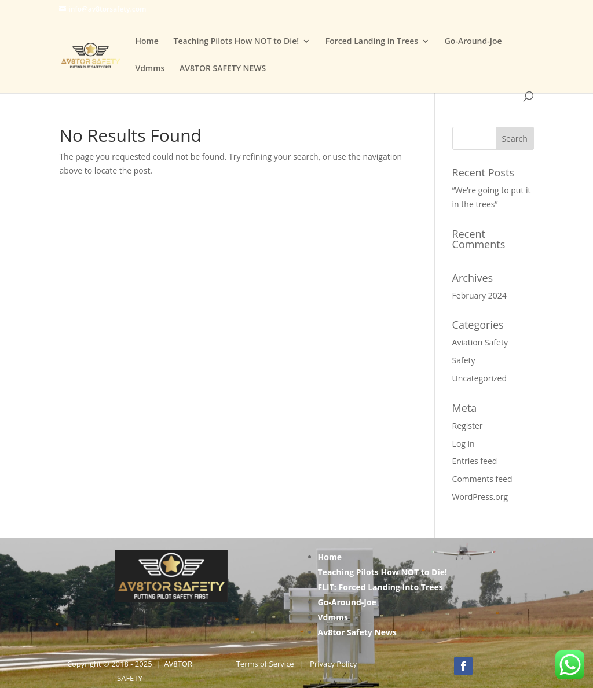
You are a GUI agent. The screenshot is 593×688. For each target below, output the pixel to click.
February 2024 (479, 295)
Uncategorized (479, 378)
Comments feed (482, 478)
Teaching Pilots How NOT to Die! (236, 41)
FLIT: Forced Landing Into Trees (380, 587)
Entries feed (474, 460)
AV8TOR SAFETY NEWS (223, 68)
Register (467, 425)
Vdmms (149, 68)
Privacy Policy (333, 663)
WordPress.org (480, 496)
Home (147, 41)
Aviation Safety (480, 342)
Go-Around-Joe (473, 41)
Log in (463, 443)
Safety (463, 360)
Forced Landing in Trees (371, 41)
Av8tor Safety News (357, 632)
